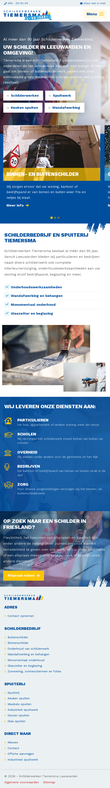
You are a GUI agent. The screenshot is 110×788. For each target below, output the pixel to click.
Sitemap (49, 782)
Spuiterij (13, 692)
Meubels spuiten (19, 704)
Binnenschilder (18, 643)
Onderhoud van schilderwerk (28, 648)
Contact (13, 748)
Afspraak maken (24, 575)
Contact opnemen (21, 616)
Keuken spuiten (22, 108)
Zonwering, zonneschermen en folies (34, 671)
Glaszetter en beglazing (25, 665)
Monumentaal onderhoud (26, 660)
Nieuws (13, 742)
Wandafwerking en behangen (28, 654)
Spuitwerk (60, 95)
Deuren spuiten (18, 715)
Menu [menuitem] (95, 14)
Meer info (17, 205)
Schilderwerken (22, 95)
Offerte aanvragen (21, 753)
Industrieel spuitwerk (23, 709)
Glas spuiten (17, 721)
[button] (51, 218)
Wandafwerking (64, 108)
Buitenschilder (18, 637)
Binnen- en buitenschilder (42, 174)
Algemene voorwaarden (21, 782)
